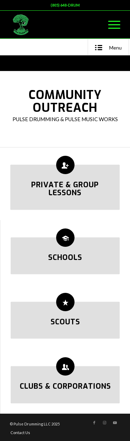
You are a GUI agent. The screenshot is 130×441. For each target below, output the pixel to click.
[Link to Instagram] (104, 422)
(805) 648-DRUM (65, 5)
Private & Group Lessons (65, 189)
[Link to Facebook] (94, 422)
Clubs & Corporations (65, 386)
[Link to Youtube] (115, 422)
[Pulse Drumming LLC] (54, 24)
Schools (65, 257)
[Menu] (110, 24)
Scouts (65, 322)
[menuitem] (110, 24)
